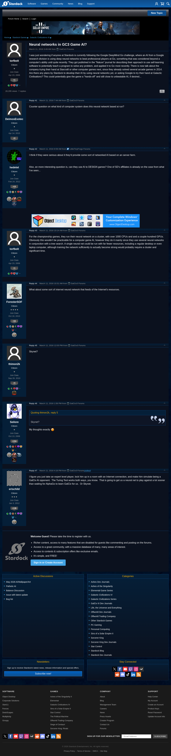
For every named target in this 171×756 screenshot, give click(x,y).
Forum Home (13, 19)
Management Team (108, 705)
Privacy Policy (69, 751)
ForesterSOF (14, 301)
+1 (14, 80)
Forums (103, 728)
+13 (14, 186)
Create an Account (155, 705)
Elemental (54, 701)
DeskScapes (7, 712)
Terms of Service (83, 751)
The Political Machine (59, 716)
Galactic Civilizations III (39, 37)
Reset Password (155, 712)
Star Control (55, 712)
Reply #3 (33, 230)
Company (105, 691)
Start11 (5, 705)
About (102, 696)
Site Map (103, 751)
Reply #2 (33, 149)
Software (31, 4)
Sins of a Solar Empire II (60, 709)
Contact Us (104, 724)
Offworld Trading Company (61, 720)
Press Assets (105, 716)
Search (25, 19)
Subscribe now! (43, 673)
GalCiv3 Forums (65, 49)
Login (33, 19)
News (70, 4)
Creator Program (107, 720)
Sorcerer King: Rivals (59, 728)
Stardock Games (19, 37)
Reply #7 (33, 470)
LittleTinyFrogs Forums (78, 149)
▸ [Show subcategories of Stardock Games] (28, 37)
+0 (14, 138)
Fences (5, 709)
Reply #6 (33, 403)
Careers (103, 709)
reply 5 (54, 412)
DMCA (95, 751)
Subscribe (160, 736)
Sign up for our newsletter (103, 736)
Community (57, 4)
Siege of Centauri (57, 724)
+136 (14, 508)
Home (6, 37)
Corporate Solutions (10, 701)
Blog (80, 4)
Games (44, 4)
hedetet (14, 167)
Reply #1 (33, 100)
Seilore (14, 422)
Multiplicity (6, 716)
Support (90, 4)
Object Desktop (8, 696)
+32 (14, 321)
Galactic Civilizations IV (60, 705)
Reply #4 (33, 283)
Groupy (5, 720)
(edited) (87, 470)
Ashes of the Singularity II (61, 696)
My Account (153, 701)
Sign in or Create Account (48, 562)
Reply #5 (33, 345)
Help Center (153, 696)
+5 (14, 383)
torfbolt (14, 60)
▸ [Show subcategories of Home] (10, 37)
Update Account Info (156, 716)
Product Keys (153, 709)
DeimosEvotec (14, 119)
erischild (14, 489)
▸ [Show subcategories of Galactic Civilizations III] (51, 37)
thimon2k (14, 364)
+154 (14, 441)
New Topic (157, 13)
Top (165, 101)
